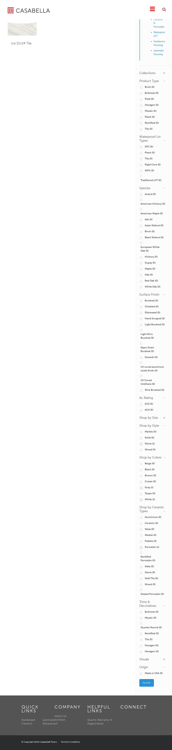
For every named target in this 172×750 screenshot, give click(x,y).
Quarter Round (151, 627)
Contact (59, 719)
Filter (146, 683)
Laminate (49, 719)
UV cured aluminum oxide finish (152, 368)
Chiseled (151, 306)
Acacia (150, 194)
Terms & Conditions (70, 742)
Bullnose (151, 92)
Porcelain (152, 547)
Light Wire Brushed (147, 336)
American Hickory (153, 203)
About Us (60, 716)
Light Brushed (155, 324)
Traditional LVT (151, 180)
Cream (150, 481)
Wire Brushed (154, 389)
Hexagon (152, 104)
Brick (149, 87)
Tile (148, 128)
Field (149, 98)
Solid (149, 437)
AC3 (149, 403)
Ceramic (151, 523)
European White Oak (150, 249)
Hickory (151, 256)
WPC (149, 170)
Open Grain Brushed (147, 349)
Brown (150, 475)
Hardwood (28, 719)
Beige (150, 463)
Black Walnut (154, 237)
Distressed (152, 312)
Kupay (150, 262)
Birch (150, 231)
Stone (150, 443)
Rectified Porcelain (148, 558)
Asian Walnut (154, 225)
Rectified (152, 122)
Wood (150, 449)
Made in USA (154, 673)
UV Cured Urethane (148, 382)
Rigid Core (153, 164)
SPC (149, 146)
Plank (150, 116)
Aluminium (153, 517)
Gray (149, 487)
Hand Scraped (155, 318)
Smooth (151, 357)
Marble (150, 431)
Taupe (150, 493)
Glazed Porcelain (152, 594)
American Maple (152, 213)
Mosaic (150, 110)
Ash (148, 219)
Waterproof (50, 723)
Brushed (151, 300)
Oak (149, 274)
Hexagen (151, 645)
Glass (149, 529)
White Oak (152, 286)
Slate (149, 566)
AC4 (149, 409)
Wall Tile (151, 578)
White (150, 499)
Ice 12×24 (21, 43)
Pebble (151, 541)
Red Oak (151, 280)
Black (150, 469)
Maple (150, 268)
